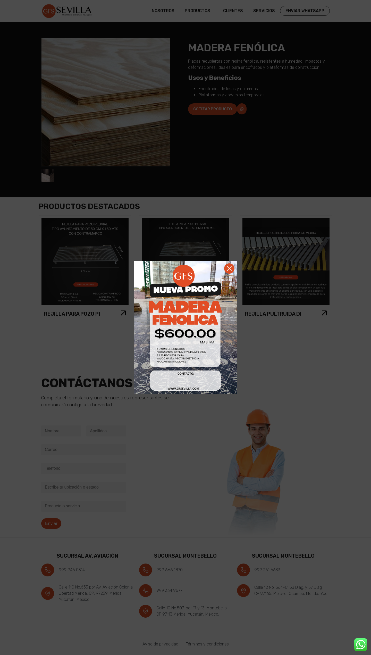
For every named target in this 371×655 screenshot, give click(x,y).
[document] (185, 327)
